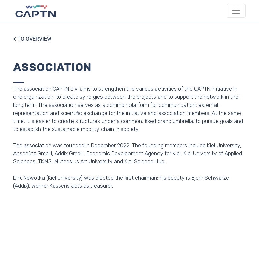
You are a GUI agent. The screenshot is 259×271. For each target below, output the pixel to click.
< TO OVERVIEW (32, 39)
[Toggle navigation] (236, 11)
